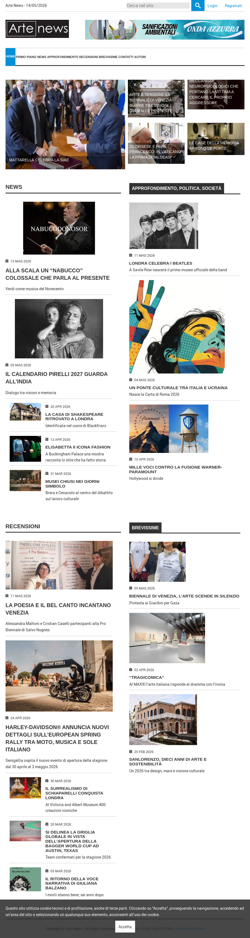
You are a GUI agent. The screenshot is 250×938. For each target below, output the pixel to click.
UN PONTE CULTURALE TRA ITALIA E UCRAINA (178, 387)
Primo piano (26, 57)
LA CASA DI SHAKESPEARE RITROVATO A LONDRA (74, 416)
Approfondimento (62, 57)
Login (212, 5)
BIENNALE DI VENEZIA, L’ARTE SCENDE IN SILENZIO (184, 596)
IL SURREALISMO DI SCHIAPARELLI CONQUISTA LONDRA (74, 793)
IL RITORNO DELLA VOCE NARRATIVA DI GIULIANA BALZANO (72, 883)
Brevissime (108, 57)
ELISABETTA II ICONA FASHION (78, 447)
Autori (140, 57)
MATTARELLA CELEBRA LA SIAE (39, 160)
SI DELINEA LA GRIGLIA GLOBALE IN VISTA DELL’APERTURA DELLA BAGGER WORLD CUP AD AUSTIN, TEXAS (72, 841)
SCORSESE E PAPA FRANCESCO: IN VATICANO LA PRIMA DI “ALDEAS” (155, 152)
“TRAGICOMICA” (146, 677)
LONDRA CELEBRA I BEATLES (160, 263)
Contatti (126, 57)
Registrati (233, 5)
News (41, 57)
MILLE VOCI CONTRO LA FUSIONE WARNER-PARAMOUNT (175, 469)
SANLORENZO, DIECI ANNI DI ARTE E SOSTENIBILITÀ (168, 761)
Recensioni (88, 57)
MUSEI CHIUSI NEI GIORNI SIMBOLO (72, 483)
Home (10, 56)
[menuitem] (10, 57)
